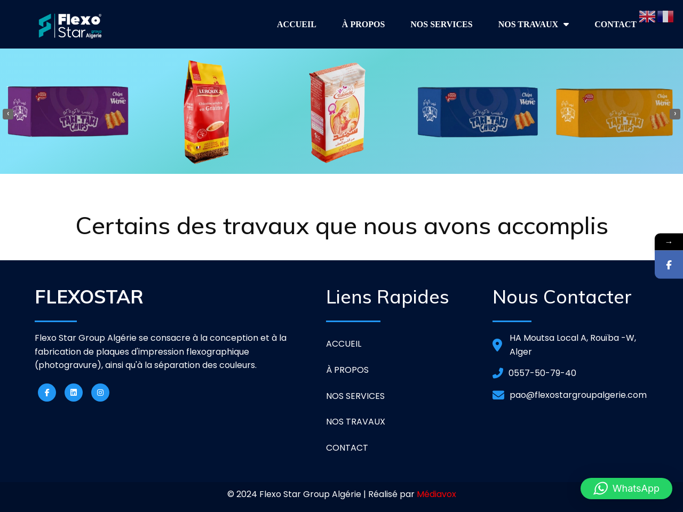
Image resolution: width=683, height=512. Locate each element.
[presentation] (8, 114)
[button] (626, 488)
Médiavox (436, 494)
